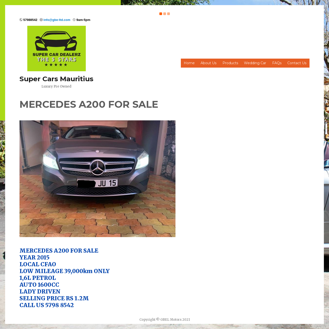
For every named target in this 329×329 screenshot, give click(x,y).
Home (189, 63)
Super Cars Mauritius (56, 79)
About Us (208, 63)
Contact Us (296, 63)
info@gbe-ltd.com (56, 20)
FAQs (276, 63)
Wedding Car (255, 63)
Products (230, 63)
